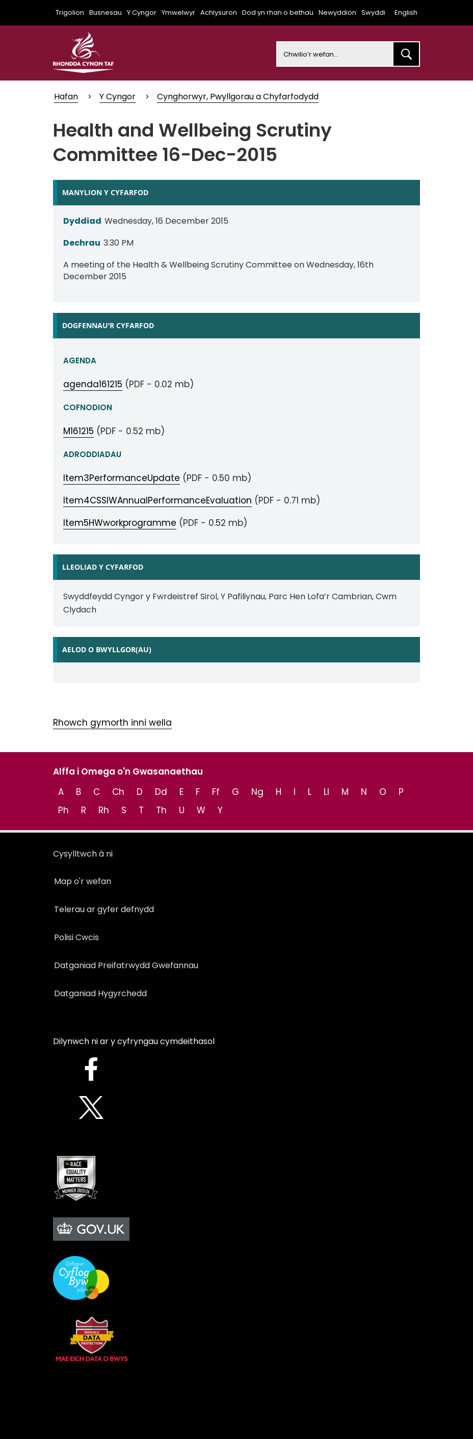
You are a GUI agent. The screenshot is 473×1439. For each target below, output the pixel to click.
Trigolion (70, 12)
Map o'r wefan (82, 881)
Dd (161, 792)
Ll (326, 792)
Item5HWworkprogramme (119, 523)
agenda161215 (92, 384)
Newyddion (337, 12)
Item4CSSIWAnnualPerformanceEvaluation (157, 500)
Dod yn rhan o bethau (277, 12)
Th (161, 810)
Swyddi (373, 12)
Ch (118, 792)
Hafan (66, 96)
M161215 (78, 431)
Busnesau (105, 12)
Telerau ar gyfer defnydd (104, 909)
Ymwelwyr (178, 12)
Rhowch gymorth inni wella (112, 722)
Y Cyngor (141, 12)
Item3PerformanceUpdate (121, 478)
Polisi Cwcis (76, 937)
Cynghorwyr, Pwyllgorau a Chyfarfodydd (238, 96)
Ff (216, 792)
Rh (103, 810)
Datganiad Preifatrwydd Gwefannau (126, 965)
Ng (257, 792)
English (406, 12)
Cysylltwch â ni (83, 854)
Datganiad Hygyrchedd (100, 993)
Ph (63, 810)
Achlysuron (218, 12)
